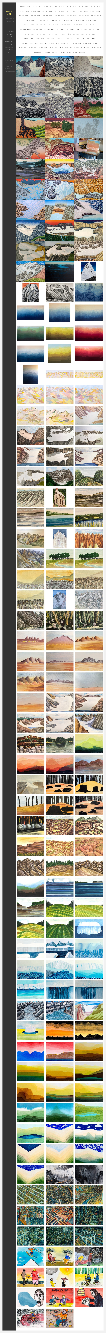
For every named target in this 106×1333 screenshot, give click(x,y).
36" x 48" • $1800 (65, 25)
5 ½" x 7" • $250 (90, 34)
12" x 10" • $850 (35, 11)
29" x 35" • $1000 (67, 20)
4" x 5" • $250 (61, 29)
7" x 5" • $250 (53, 48)
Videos (9, 44)
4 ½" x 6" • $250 (37, 29)
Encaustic (47, 52)
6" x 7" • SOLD (60, 43)
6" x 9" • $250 (22, 48)
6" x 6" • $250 (39, 43)
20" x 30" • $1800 (23, 16)
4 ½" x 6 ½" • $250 (90, 25)
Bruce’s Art (9, 31)
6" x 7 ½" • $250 (49, 43)
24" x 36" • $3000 (84, 16)
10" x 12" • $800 (59, 6)
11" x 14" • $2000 (71, 6)
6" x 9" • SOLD (43, 48)
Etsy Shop (9, 49)
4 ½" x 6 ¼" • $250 (25, 29)
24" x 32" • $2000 (71, 16)
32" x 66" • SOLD (53, 25)
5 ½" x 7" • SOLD (29, 38)
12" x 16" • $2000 (47, 11)
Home (9, 29)
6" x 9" (95, 43)
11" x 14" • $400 (95, 6)
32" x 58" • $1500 (41, 25)
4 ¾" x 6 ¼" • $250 (50, 29)
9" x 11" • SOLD (96, 48)
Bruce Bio (9, 47)
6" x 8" (69, 43)
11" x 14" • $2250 (83, 6)
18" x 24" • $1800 (82, 11)
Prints (68, 52)
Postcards (62, 52)
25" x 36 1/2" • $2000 (29, 20)
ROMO (9, 39)
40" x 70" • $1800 (94, 29)
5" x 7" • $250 (60, 38)
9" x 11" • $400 (85, 48)
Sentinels (9, 41)
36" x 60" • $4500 (77, 25)
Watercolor (82, 52)
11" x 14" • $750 (24, 11)
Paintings (54, 52)
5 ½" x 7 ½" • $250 (78, 34)
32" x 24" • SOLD (29, 25)
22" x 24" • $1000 (47, 16)
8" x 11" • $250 (64, 48)
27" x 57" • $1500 (43, 20)
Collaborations (38, 52)
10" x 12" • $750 (48, 6)
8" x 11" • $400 (74, 48)
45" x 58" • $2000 (41, 34)
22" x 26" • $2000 (59, 16)
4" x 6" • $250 (71, 29)
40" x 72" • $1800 (29, 34)
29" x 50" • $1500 (79, 20)
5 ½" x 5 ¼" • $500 (66, 34)
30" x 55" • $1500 (91, 20)
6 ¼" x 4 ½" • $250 (27, 43)
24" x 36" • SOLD (96, 16)
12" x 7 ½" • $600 (59, 11)
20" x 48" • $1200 (35, 16)
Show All (22, 6)
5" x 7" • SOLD (91, 38)
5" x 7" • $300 (80, 38)
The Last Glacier (9, 35)
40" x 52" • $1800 (82, 29)
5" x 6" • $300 (50, 38)
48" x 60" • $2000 (53, 34)
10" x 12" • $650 (37, 6)
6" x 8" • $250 (77, 43)
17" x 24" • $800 (70, 11)
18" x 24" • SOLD (95, 11)
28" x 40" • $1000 (55, 20)
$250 (28, 6)
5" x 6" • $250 (40, 38)
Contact (9, 52)
